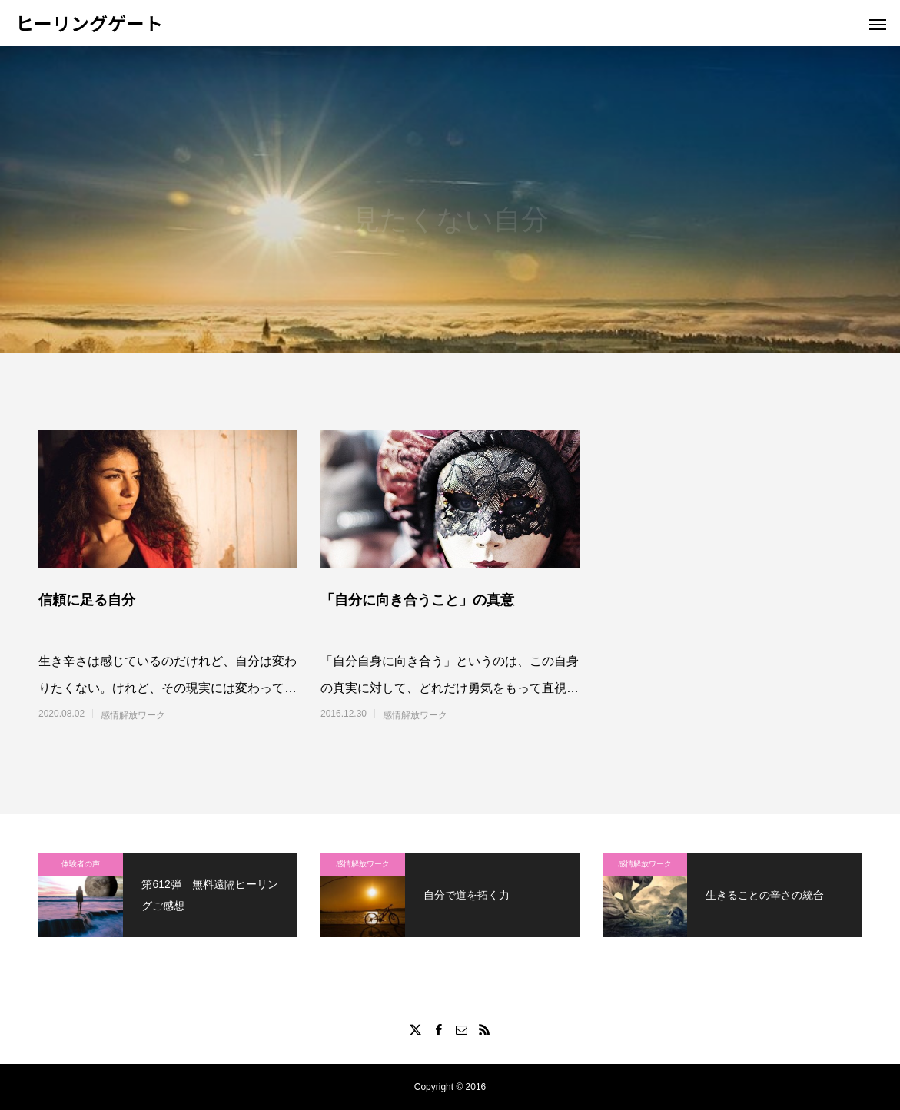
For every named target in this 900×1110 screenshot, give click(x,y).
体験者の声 (80, 864)
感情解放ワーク (133, 715)
